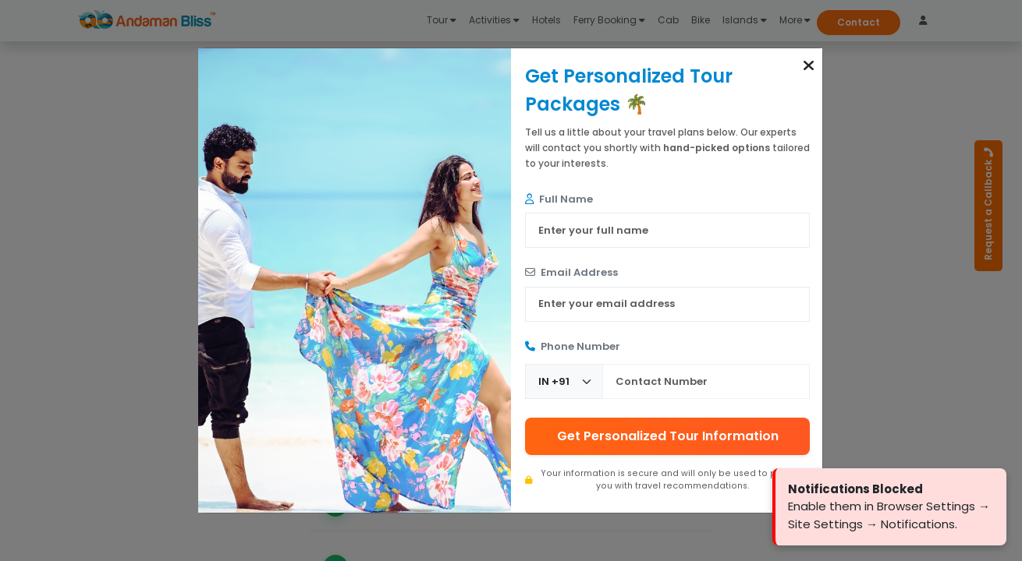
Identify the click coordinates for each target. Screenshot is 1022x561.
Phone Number (572, 346)
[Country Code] (564, 381)
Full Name (559, 199)
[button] (808, 65)
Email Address (571, 272)
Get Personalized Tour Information (668, 436)
